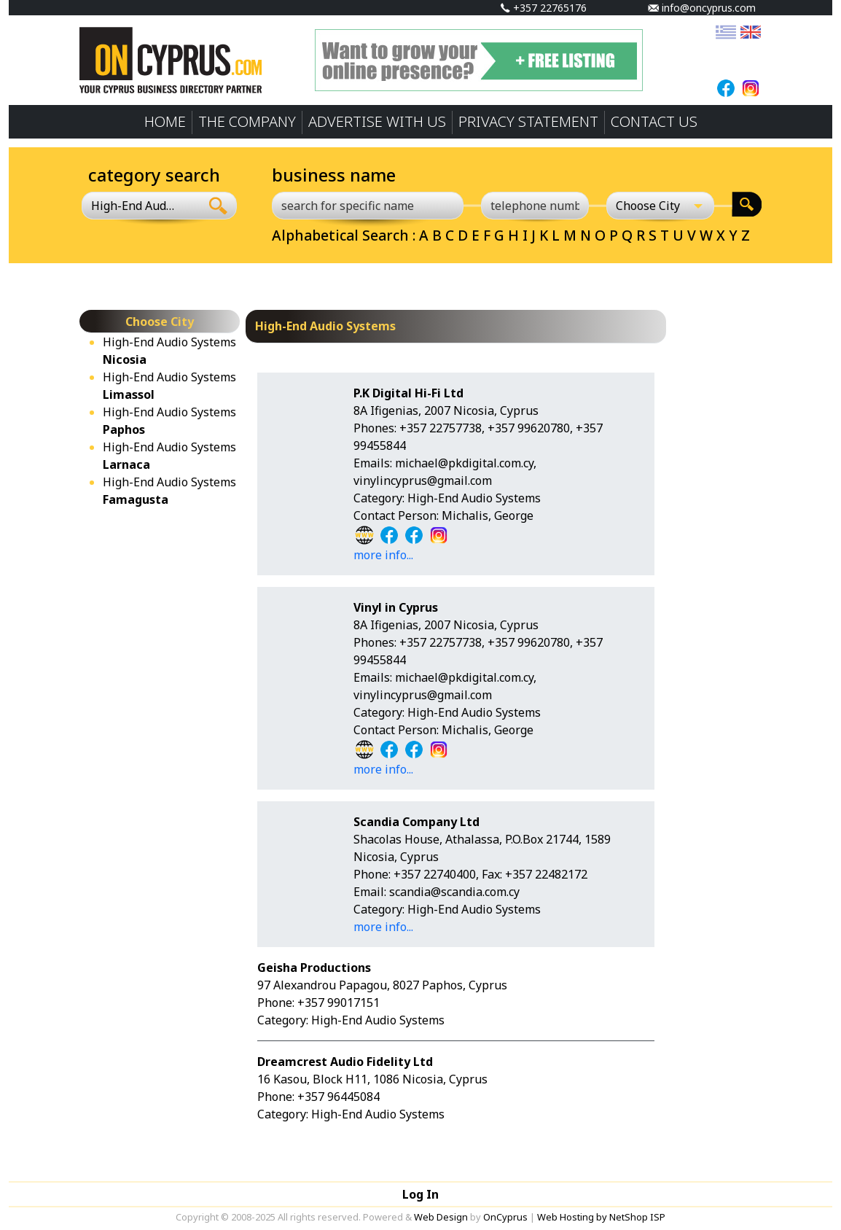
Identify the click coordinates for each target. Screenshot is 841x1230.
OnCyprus (505, 1216)
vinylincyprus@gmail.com (422, 480)
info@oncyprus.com (702, 8)
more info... (383, 555)
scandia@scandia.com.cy (454, 892)
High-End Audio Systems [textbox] (132, 206)
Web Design (441, 1216)
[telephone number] (535, 205)
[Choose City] (660, 205)
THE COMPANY (247, 121)
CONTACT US (654, 121)
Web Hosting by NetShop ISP (601, 1216)
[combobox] (141, 205)
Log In (420, 1194)
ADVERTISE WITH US (377, 121)
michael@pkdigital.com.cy (464, 463)
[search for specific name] (367, 205)
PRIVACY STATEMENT (528, 121)
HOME (165, 121)
